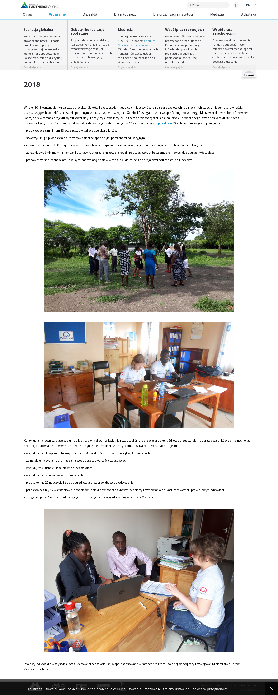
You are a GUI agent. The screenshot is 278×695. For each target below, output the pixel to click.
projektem (165, 123)
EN (255, 4)
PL (248, 4)
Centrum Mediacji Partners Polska (136, 42)
